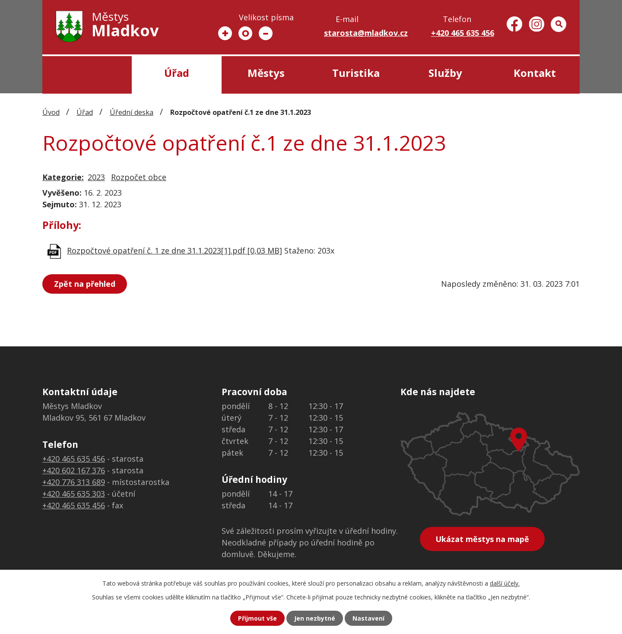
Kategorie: (63, 177)
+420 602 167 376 (73, 470)
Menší (266, 33)
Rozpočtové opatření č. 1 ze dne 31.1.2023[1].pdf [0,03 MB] (174, 250)
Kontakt (535, 73)
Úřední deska (131, 112)
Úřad (176, 73)
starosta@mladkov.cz (366, 33)
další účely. (505, 583)
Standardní (245, 33)
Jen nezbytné (314, 618)
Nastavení (368, 618)
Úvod (87, 75)
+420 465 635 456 (462, 33)
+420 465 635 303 (73, 493)
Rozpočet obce (138, 177)
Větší (225, 33)
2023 (96, 177)
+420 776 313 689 (73, 482)
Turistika (356, 73)
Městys (266, 73)
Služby (445, 73)
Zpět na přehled (84, 284)
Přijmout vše (257, 618)
